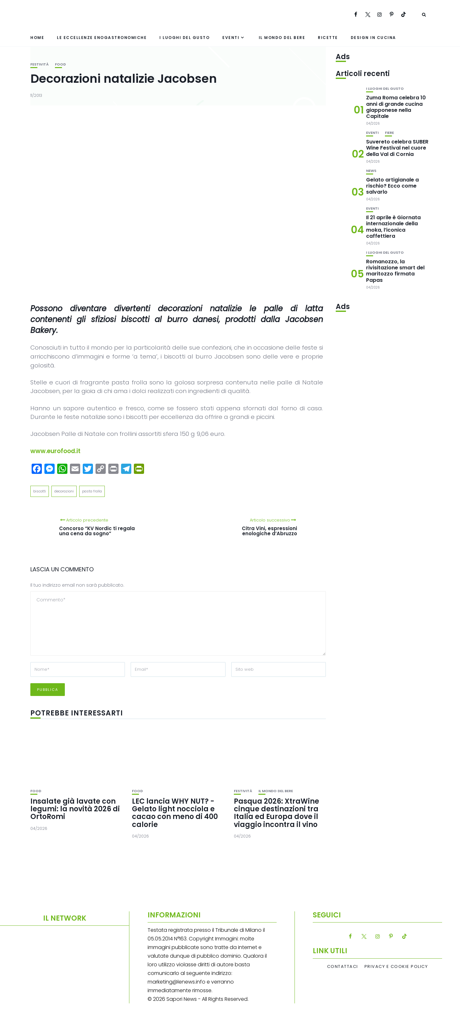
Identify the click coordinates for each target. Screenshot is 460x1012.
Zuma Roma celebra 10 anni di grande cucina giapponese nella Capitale (396, 107)
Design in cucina (373, 37)
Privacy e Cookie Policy (396, 966)
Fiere (389, 133)
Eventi (230, 37)
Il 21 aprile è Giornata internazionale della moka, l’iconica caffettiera (393, 227)
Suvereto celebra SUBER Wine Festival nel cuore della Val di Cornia (397, 148)
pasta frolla (92, 491)
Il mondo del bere (282, 37)
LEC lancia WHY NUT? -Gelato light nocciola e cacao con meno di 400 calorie (175, 813)
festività (39, 64)
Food (60, 64)
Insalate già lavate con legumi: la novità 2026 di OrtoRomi (75, 809)
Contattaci (342, 966)
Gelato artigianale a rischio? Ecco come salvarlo (392, 186)
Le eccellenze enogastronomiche (102, 37)
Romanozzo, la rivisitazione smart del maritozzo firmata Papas (395, 271)
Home (37, 37)
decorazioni (64, 491)
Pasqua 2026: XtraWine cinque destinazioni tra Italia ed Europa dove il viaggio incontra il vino (276, 813)
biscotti (39, 491)
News (371, 171)
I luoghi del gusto (184, 37)
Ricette (328, 37)
